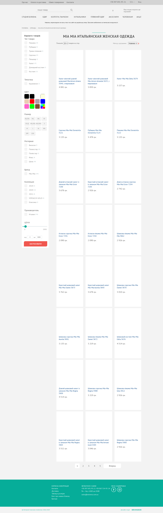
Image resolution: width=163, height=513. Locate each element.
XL (38, 129)
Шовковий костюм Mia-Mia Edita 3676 (127, 338)
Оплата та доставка (38, 2)
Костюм (32, 72)
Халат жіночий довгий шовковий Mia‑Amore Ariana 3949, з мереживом (70, 81)
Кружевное (33, 84)
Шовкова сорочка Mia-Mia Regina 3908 (98, 390)
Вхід (139, 2)
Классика (32, 203)
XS (44, 119)
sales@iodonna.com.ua (90, 494)
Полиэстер (33, 150)
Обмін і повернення (56, 2)
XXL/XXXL (38, 124)
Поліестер (33, 154)
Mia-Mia (32, 174)
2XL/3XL (27, 119)
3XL (33, 119)
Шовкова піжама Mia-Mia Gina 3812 (127, 390)
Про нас (25, 2)
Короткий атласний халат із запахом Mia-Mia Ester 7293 (98, 185)
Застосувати (35, 244)
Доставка (55, 491)
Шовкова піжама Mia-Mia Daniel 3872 (98, 338)
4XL (38, 119)
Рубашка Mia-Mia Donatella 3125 (95, 132)
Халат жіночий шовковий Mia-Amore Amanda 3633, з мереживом (98, 81)
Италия (32, 215)
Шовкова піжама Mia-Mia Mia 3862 (127, 235)
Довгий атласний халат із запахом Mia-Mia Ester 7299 (69, 185)
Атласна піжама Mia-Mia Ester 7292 (97, 235)
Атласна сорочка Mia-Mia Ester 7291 (69, 235)
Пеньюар (32, 60)
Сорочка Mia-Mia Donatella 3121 (70, 132)
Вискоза (32, 146)
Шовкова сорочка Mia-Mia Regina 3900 (127, 441)
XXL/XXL (32, 124)
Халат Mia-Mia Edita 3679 (127, 79)
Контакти (70, 2)
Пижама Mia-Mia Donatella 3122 (128, 132)
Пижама (32, 43)
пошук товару (72, 10)
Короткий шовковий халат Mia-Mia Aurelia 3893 (98, 287)
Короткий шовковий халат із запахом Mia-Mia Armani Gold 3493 (98, 443)
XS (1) (27, 124)
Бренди (54, 499)
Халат (31, 64)
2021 (31, 194)
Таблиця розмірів (58, 494)
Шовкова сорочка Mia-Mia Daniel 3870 (127, 287)
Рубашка (32, 47)
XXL (44, 129)
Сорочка (32, 56)
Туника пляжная (35, 51)
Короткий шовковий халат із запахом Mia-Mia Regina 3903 (69, 443)
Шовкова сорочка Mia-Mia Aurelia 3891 (69, 338)
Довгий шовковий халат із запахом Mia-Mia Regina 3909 (69, 391)
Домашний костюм (36, 68)
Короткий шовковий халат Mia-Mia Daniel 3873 (69, 287)
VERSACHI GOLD (35, 199)
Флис (31, 158)
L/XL (32, 134)
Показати (59, 44)
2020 (31, 190)
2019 (31, 186)
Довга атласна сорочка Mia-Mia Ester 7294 (126, 183)
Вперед (112, 466)
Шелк (31, 162)
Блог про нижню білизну (61, 496)
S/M (27, 134)
